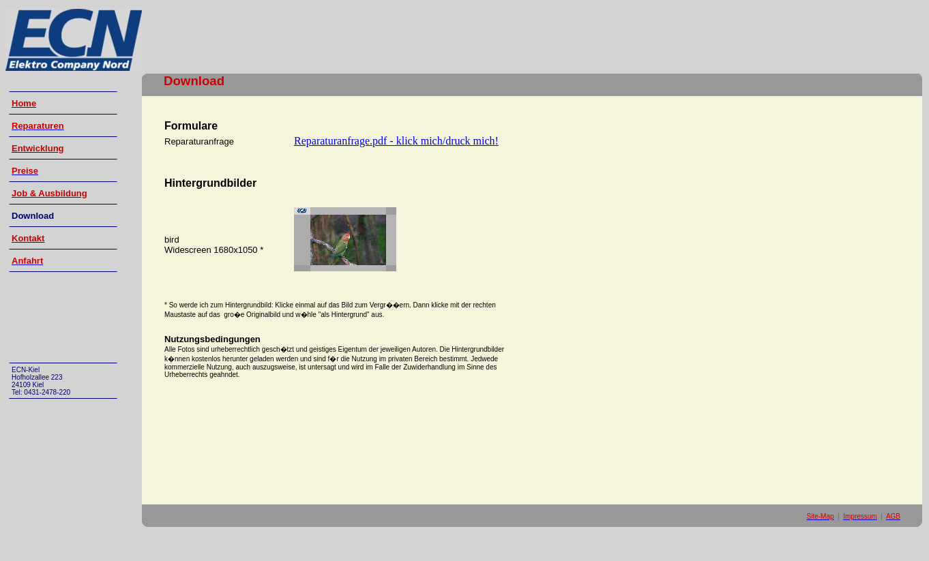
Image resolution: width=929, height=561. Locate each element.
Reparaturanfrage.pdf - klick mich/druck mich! (396, 141)
